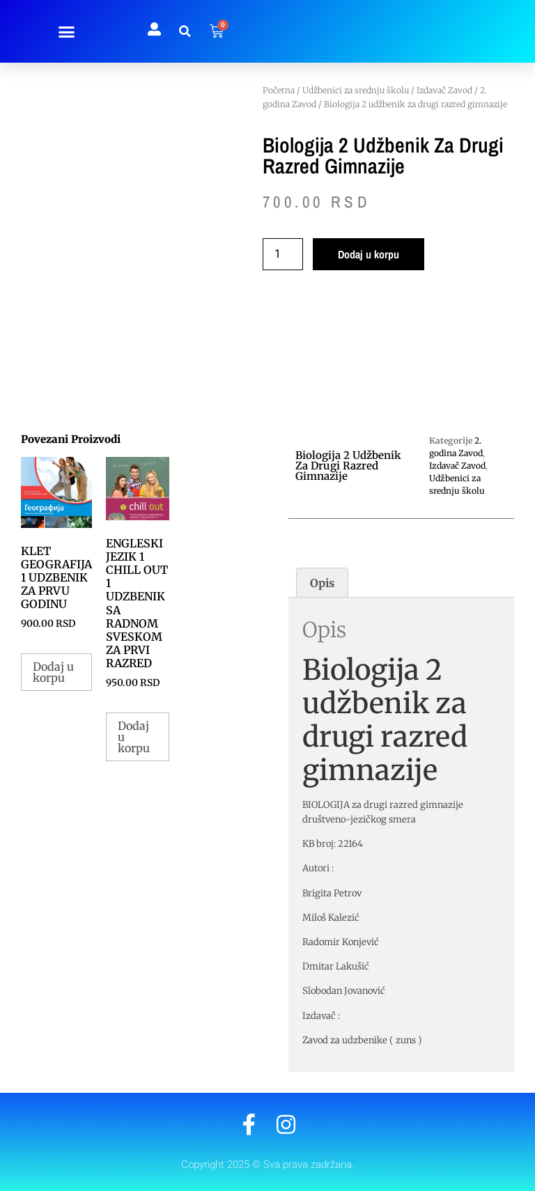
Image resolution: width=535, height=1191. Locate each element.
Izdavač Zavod (444, 90)
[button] (67, 31)
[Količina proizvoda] (283, 254)
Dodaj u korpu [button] (53, 672)
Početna (279, 90)
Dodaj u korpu (368, 254)
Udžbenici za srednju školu (355, 90)
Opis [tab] (322, 583)
